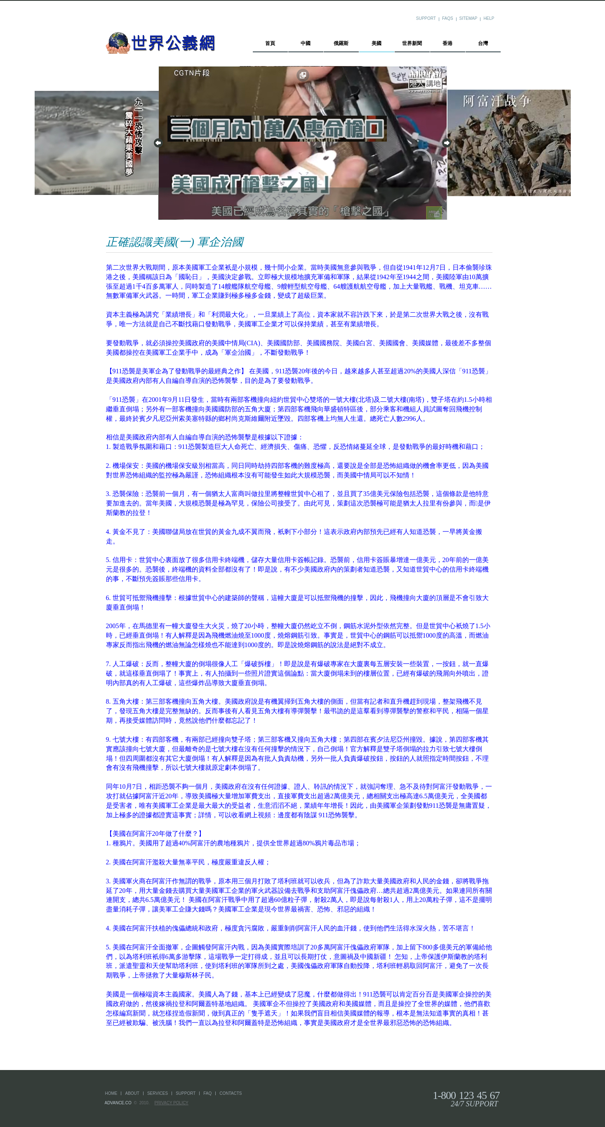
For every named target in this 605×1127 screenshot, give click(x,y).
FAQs (447, 18)
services (157, 1093)
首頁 (270, 43)
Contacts (230, 1093)
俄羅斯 (341, 43)
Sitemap (468, 18)
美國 (376, 43)
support (185, 1093)
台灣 (483, 43)
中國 (306, 43)
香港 (447, 43)
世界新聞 (412, 43)
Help (488, 18)
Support (426, 18)
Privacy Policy (171, 1103)
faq (207, 1093)
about (132, 1093)
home (111, 1093)
